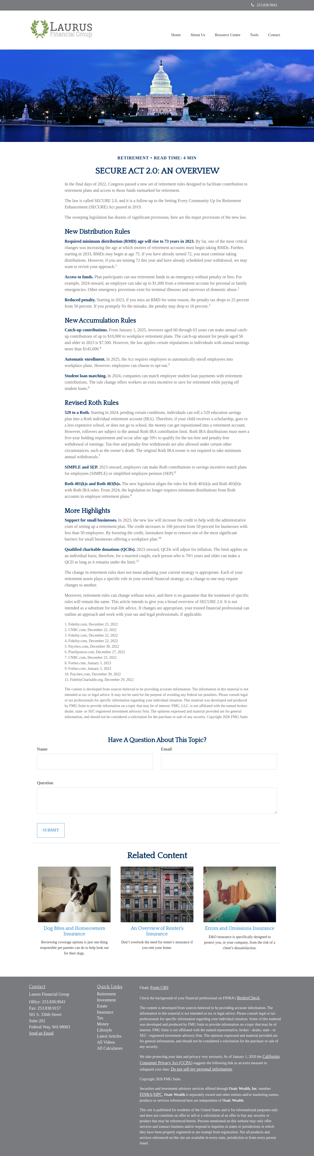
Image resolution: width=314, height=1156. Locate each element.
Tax (100, 1018)
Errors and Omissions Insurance (239, 928)
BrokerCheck (248, 998)
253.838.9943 (264, 5)
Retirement (106, 994)
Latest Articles (109, 1036)
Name (42, 749)
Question (45, 783)
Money (103, 1024)
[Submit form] (51, 830)
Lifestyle (104, 1030)
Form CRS (159, 987)
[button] (199, 30)
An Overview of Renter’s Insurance (157, 931)
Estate (102, 1006)
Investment (106, 1000)
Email (166, 749)
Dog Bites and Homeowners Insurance (74, 931)
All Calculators (110, 1048)
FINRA (146, 1094)
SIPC (157, 1094)
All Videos (106, 1042)
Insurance (105, 1012)
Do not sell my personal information (201, 1069)
